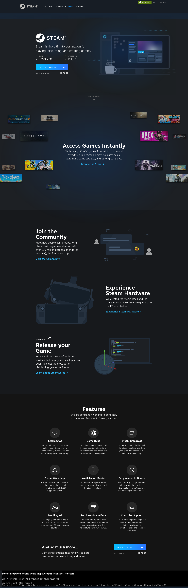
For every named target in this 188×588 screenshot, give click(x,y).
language (163, 2)
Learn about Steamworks (51, 372)
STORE (48, 6)
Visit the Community (48, 258)
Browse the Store (91, 164)
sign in (155, 2)
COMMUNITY (60, 6)
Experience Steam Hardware (122, 311)
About (71, 6)
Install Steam (47, 67)
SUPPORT (80, 6)
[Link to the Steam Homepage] (30, 8)
